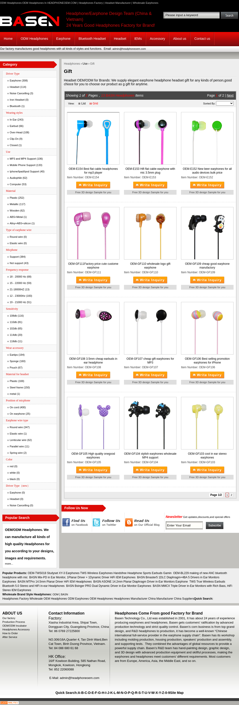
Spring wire (16, 452)
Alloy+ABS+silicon (20, 223)
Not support (16, 263)
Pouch (13, 367)
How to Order (10, 633)
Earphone (63, 38)
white (13, 472)
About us (179, 38)
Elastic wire (16, 243)
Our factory (8, 618)
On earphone (17, 413)
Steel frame (16, 387)
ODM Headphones (34, 38)
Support (14, 256)
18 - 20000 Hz (18, 276)
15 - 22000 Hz (18, 283)
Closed (14, 145)
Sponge (14, 361)
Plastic (13, 197)
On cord (14, 407)
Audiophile (16, 177)
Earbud (14, 126)
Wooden (14, 210)
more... (9, 563)
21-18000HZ (17, 289)
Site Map (177, 693)
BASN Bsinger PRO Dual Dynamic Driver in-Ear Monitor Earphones (108, 586)
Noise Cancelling (19, 93)
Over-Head (16, 132)
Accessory (157, 38)
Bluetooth (15, 106)
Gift (92, 63)
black (13, 479)
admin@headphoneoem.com (129, 48)
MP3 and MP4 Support (23, 158)
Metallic (14, 204)
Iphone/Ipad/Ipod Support (24, 171)
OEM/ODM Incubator (14, 625)
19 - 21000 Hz (18, 302)
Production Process (13, 621)
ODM (56, 594)
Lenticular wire (18, 440)
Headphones (72, 63)
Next (230, 95)
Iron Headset (17, 99)
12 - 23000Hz (17, 295)
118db (13, 341)
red (11, 466)
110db (13, 322)
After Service (9, 637)
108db (13, 315)
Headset (120, 38)
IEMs (138, 38)
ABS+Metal (16, 217)
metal (13, 393)
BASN (64, 594)
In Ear (13, 119)
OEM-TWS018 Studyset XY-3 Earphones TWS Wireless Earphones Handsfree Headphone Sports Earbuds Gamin (100, 573)
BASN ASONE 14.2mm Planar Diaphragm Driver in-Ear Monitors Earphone (140, 581)
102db (13, 328)
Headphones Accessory (16, 629)
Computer (15, 184)
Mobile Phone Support (22, 165)
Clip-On (14, 138)
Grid (95, 103)
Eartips (14, 354)
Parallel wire (17, 446)
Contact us (202, 38)
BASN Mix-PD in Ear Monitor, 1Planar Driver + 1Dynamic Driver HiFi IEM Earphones (82, 577)
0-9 (167, 693)
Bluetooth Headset (92, 38)
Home (8, 38)
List (83, 103)
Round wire (16, 236)
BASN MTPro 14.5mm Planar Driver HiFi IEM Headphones (55, 581)
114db (13, 334)
